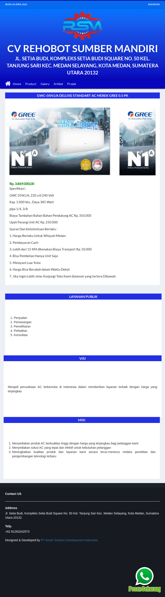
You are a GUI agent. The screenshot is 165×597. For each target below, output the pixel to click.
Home (17, 84)
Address (11, 508)
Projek (71, 84)
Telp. (8, 526)
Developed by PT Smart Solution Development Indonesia (43, 485)
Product (30, 84)
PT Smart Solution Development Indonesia (69, 540)
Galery (45, 84)
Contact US (13, 493)
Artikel (58, 84)
